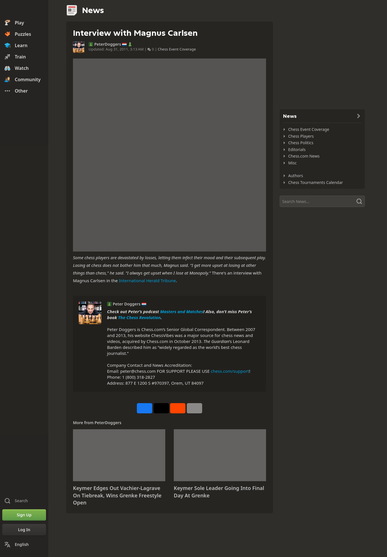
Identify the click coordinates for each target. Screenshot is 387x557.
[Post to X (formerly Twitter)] (161, 408)
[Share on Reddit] (177, 408)
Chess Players (301, 136)
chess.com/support (230, 371)
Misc (292, 163)
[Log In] (24, 529)
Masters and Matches (181, 311)
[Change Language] (24, 544)
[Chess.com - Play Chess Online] (24, 9)
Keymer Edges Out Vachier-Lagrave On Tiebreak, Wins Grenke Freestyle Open (117, 495)
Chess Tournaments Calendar (315, 182)
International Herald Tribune (147, 280)
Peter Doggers (127, 304)
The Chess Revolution (139, 317)
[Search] (322, 201)
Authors (295, 175)
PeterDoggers (107, 44)
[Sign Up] (24, 515)
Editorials (297, 149)
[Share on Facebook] (144, 408)
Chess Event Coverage (177, 49)
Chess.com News (303, 156)
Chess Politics (300, 142)
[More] (194, 408)
